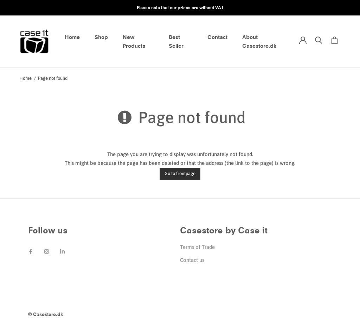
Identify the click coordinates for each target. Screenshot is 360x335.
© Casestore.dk (45, 314)
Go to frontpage (180, 173)
